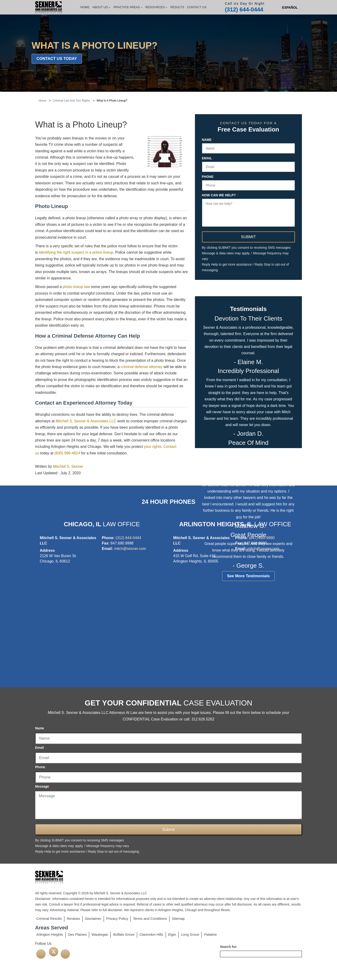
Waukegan (100, 934)
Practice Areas (128, 7)
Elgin (172, 934)
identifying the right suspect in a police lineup (76, 252)
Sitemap (178, 919)
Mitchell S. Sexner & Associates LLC (86, 421)
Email (208, 158)
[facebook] (41, 954)
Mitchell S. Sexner (68, 466)
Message (43, 786)
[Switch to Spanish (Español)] (290, 7)
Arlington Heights (49, 934)
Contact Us (196, 7)
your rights (152, 447)
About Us (101, 7)
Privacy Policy (117, 919)
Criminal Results (49, 919)
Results (177, 7)
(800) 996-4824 (67, 453)
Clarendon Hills (151, 934)
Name (208, 140)
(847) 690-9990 (262, 538)
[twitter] (53, 951)
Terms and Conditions (150, 919)
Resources (157, 7)
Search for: (228, 947)
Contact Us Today (57, 58)
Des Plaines (77, 934)
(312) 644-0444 (244, 9)
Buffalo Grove (123, 934)
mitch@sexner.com (130, 549)
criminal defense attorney (142, 367)
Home (85, 7)
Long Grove (190, 934)
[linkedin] (65, 954)
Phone (208, 176)
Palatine (210, 934)
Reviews (73, 919)
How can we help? (220, 195)
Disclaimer (93, 919)
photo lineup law (76, 287)
